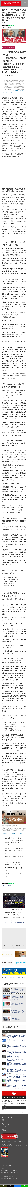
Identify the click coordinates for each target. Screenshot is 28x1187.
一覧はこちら (23, 1112)
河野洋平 (3, 978)
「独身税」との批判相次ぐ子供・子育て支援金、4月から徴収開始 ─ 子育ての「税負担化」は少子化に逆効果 (16, 1036)
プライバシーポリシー (6, 1121)
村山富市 (6, 977)
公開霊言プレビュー (14, 978)
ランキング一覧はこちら (20, 1088)
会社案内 (3, 1127)
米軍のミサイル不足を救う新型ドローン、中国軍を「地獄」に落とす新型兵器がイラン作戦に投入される (16, 1064)
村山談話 (24, 977)
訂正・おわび (4, 1123)
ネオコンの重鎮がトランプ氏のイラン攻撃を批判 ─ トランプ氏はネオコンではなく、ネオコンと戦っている (16, 1052)
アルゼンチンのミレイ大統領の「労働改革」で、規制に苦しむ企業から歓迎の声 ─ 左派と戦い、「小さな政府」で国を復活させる (16, 1076)
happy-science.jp (15, 874)
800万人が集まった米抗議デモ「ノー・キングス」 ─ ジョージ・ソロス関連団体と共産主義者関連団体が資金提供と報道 (16, 1070)
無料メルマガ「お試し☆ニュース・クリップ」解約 (11, 1142)
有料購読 (3, 1119)
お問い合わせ (4, 1129)
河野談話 (10, 977)
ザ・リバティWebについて (7, 1117)
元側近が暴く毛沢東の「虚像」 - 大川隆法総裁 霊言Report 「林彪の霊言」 (18, 1004)
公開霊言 (8, 978)
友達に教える (7, 27)
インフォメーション (8, 1107)
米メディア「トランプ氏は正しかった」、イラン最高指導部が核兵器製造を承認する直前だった (16, 1046)
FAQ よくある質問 (5, 1124)
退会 (3, 1120)
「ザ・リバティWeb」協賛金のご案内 (13, 922)
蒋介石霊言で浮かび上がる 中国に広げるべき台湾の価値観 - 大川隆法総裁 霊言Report (18, 991)
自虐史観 (20, 977)
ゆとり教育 (15, 977)
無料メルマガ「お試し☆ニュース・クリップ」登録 (11, 1141)
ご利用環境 (4, 1126)
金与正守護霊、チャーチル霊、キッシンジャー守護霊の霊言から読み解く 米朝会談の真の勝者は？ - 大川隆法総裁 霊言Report (14, 1012)
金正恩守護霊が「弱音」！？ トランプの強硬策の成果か (18, 1019)
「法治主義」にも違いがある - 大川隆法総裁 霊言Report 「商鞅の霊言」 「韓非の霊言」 (18, 998)
